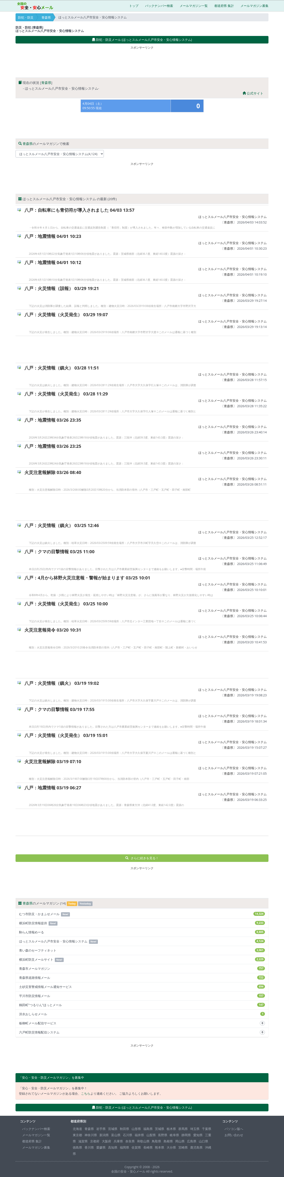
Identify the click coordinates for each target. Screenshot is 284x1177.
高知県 (112, 1147)
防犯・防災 (26, 17)
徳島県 (77, 1147)
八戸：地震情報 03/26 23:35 (52, 420)
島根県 (168, 1141)
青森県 (46, 17)
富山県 (115, 1135)
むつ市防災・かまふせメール (142, 914)
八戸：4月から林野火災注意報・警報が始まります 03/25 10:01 (87, 578)
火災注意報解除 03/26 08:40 (52, 472)
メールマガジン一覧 (194, 6)
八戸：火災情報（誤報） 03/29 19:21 (61, 288)
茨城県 (159, 1129)
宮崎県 (183, 1147)
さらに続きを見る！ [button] (142, 858)
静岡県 (186, 1135)
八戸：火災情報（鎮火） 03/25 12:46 (61, 525)
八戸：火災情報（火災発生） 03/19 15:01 (66, 735)
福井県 (139, 1135)
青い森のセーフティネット (142, 950)
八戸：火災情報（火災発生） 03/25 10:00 (66, 604)
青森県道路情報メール (142, 978)
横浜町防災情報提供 (142, 923)
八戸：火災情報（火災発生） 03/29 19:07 (66, 315)
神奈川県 (91, 1135)
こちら (85, 1093)
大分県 (171, 1147)
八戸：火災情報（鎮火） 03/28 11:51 (61, 368)
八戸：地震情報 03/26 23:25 (52, 446)
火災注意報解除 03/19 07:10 (52, 761)
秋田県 (124, 1129)
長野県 (162, 1135)
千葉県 (206, 1129)
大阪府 (106, 1141)
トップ (133, 6)
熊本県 (159, 1147)
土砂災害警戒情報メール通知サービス (142, 987)
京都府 (94, 1141)
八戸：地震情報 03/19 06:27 (52, 788)
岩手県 (101, 1129)
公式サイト (253, 93)
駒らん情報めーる (142, 932)
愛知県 (198, 1135)
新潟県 (104, 1135)
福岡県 (124, 1147)
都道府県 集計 (224, 6)
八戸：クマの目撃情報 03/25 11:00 (59, 552)
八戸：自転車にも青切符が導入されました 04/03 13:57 (79, 210)
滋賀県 (83, 1141)
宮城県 (112, 1129)
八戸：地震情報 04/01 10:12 (52, 262)
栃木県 (171, 1129)
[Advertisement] (142, 61)
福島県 (148, 1129)
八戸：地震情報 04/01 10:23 (52, 236)
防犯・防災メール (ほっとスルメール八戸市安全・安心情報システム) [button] (142, 40)
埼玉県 (194, 1129)
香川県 (89, 1147)
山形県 (136, 1129)
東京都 (77, 1135)
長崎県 (148, 1147)
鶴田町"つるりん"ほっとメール (142, 1005)
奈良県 (130, 1141)
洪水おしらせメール (142, 1014)
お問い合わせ (234, 1135)
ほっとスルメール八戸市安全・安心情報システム (232, 217)
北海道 (77, 1129)
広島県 (191, 1141)
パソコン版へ (234, 1129)
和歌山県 (143, 1141)
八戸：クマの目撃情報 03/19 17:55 (59, 709)
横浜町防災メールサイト (142, 959)
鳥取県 (156, 1141)
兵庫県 (118, 1141)
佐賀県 (136, 1147)
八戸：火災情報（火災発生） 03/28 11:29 (66, 394)
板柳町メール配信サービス (142, 1023)
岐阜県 (174, 1135)
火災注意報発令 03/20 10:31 (52, 630)
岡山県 (180, 1141)
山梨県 (151, 1135)
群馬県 (183, 1129)
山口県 (203, 1141)
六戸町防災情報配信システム (142, 1032)
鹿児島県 (196, 1147)
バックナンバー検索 (159, 6)
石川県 (127, 1135)
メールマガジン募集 (254, 6)
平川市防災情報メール (142, 996)
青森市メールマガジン (142, 968)
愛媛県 (101, 1147)
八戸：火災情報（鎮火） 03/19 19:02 (61, 683)
